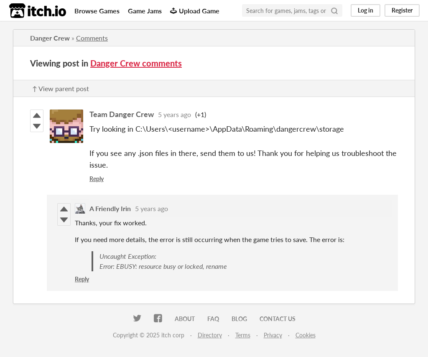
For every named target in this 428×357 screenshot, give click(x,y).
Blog (239, 318)
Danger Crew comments (136, 63)
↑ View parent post (60, 88)
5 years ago (174, 114)
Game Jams (145, 11)
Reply (96, 178)
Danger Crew (50, 38)
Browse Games (97, 11)
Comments (92, 38)
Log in (365, 10)
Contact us (278, 318)
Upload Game (194, 11)
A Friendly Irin (110, 208)
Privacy (273, 335)
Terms (242, 335)
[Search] (334, 10)
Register (402, 10)
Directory (210, 335)
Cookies (306, 335)
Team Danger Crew (121, 114)
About (185, 318)
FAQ (213, 318)
